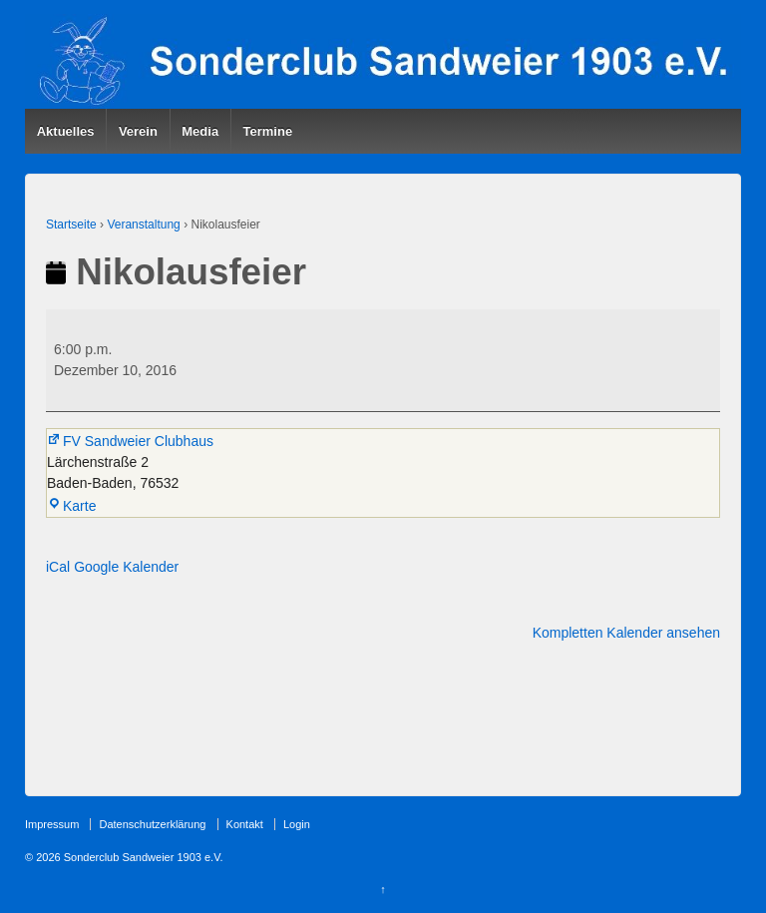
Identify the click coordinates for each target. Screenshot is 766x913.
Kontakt (244, 824)
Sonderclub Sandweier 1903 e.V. (142, 857)
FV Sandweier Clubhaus (130, 441)
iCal (58, 567)
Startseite (71, 224)
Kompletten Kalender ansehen (626, 633)
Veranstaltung (143, 224)
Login (296, 824)
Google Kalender (126, 567)
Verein (138, 131)
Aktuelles (66, 131)
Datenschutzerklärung (152, 824)
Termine (268, 131)
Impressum (52, 824)
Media (200, 131)
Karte (71, 506)
